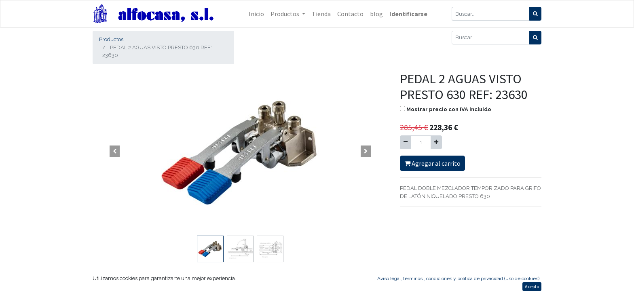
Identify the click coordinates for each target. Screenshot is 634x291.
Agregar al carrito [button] (432, 163)
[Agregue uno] (436, 142)
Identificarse (408, 14)
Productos (111, 39)
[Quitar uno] (405, 142)
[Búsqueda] (535, 14)
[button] (115, 151)
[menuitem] (256, 14)
